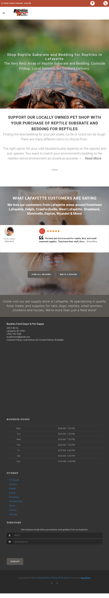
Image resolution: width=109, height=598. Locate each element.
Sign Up (15, 566)
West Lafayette (70, 209)
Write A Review (68, 274)
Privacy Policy (43, 582)
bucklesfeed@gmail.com (18, 341)
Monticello (35, 213)
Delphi (29, 209)
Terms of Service (59, 582)
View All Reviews (41, 274)
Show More (92, 241)
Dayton (50, 213)
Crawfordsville (46, 209)
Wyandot (63, 213)
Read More (93, 158)
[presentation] (22, 554)
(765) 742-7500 (14, 338)
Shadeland (91, 209)
